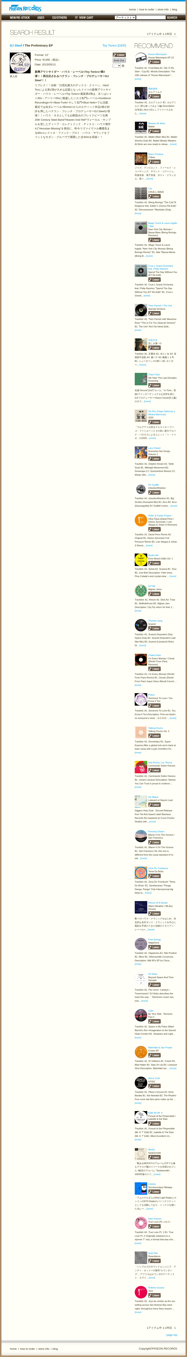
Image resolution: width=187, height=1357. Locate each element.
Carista (152, 1184)
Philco (151, 695)
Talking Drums (155, 728)
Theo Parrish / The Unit (160, 305)
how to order (146, 9)
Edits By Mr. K (155, 1112)
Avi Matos (153, 797)
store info (163, 9)
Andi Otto (153, 1253)
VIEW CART (84, 17)
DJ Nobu (152, 974)
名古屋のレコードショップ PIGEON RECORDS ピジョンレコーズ (25, 8)
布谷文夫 (152, 340)
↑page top (171, 1334)
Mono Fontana (155, 154)
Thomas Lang (155, 620)
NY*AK (151, 586)
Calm (151, 1010)
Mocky (151, 1149)
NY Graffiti (153, 485)
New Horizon (154, 1218)
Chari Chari (154, 374)
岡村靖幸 (152, 88)
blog (174, 9)
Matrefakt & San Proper (160, 1047)
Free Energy (154, 939)
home (132, 9)
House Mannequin (157, 54)
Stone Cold (154, 1078)
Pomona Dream (156, 831)
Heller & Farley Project (159, 515)
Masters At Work (156, 123)
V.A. (150, 188)
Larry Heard (154, 448)
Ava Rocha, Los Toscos (160, 762)
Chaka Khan (154, 655)
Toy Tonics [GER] (114, 45)
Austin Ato (153, 555)
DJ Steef (16, 45)
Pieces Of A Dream (158, 902)
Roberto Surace (156, 1287)
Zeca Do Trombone (158, 868)
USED (41, 17)
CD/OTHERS (59, 17)
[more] (138, 79)
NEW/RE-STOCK (20, 17)
